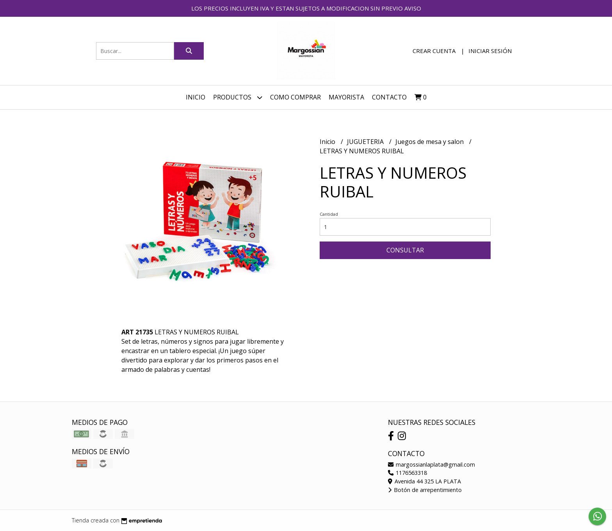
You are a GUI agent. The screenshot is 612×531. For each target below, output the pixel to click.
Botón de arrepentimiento (425, 490)
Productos (237, 97)
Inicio (195, 97)
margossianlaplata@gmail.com (431, 464)
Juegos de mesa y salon (430, 141)
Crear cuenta (434, 51)
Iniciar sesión (490, 51)
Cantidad (329, 214)
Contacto (389, 97)
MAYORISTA (346, 97)
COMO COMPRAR (295, 97)
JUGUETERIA (366, 141)
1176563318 (407, 472)
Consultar (405, 250)
